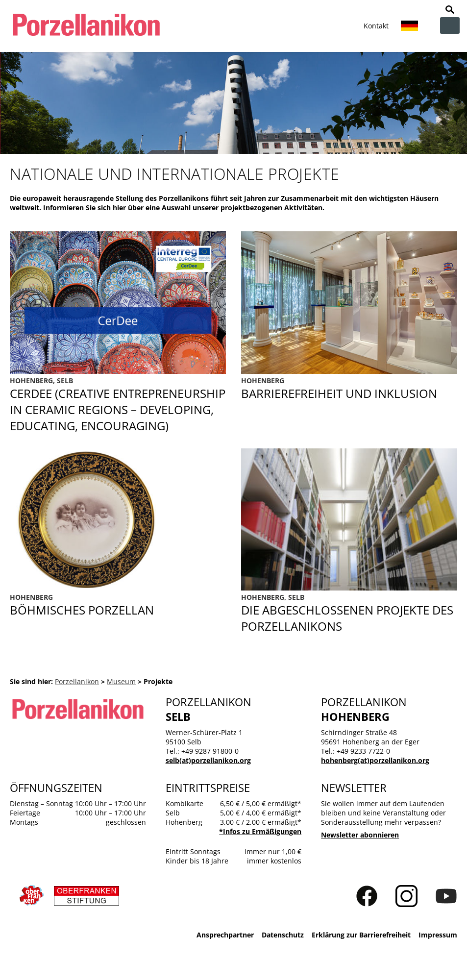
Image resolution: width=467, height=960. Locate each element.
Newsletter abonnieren (360, 834)
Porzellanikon (77, 681)
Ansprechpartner (225, 934)
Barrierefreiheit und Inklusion (349, 405)
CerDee (118, 405)
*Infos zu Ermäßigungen (260, 831)
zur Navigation (450, 25)
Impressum (437, 934)
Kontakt (376, 25)
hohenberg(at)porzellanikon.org (375, 760)
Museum (121, 681)
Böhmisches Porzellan (118, 605)
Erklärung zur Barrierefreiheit (361, 934)
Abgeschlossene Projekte (349, 613)
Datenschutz (283, 934)
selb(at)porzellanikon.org (208, 760)
